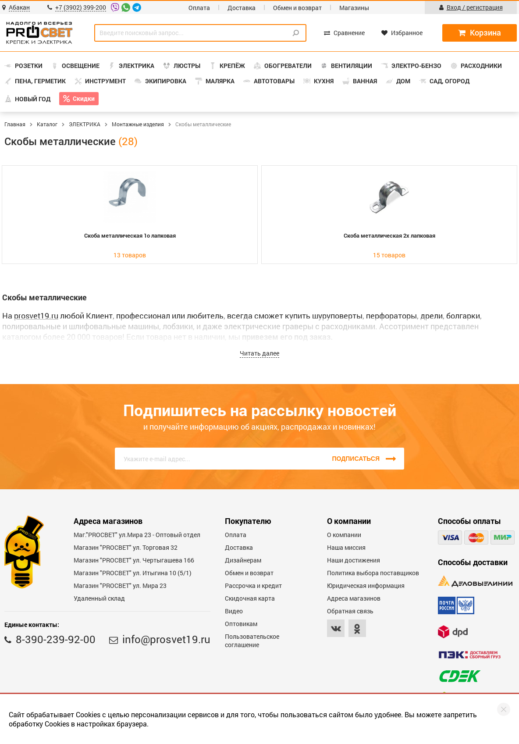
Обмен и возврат (297, 8)
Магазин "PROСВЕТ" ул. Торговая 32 (126, 547)
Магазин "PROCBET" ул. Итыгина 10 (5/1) (133, 573)
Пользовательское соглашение (252, 640)
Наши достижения (353, 560)
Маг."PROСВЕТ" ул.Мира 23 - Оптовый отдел (137, 534)
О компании (344, 534)
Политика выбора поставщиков (373, 573)
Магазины (354, 8)
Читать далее (259, 353)
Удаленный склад (99, 598)
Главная (14, 124)
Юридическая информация (366, 585)
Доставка (242, 8)
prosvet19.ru (36, 315)
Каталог (47, 124)
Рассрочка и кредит (253, 585)
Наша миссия (346, 547)
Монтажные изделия (138, 124)
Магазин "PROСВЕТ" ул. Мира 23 (120, 585)
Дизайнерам (243, 560)
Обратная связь (350, 611)
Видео (234, 611)
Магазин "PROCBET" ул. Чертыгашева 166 (134, 560)
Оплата (199, 8)
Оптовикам (241, 623)
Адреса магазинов (353, 598)
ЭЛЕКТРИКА (84, 124)
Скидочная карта (250, 598)
